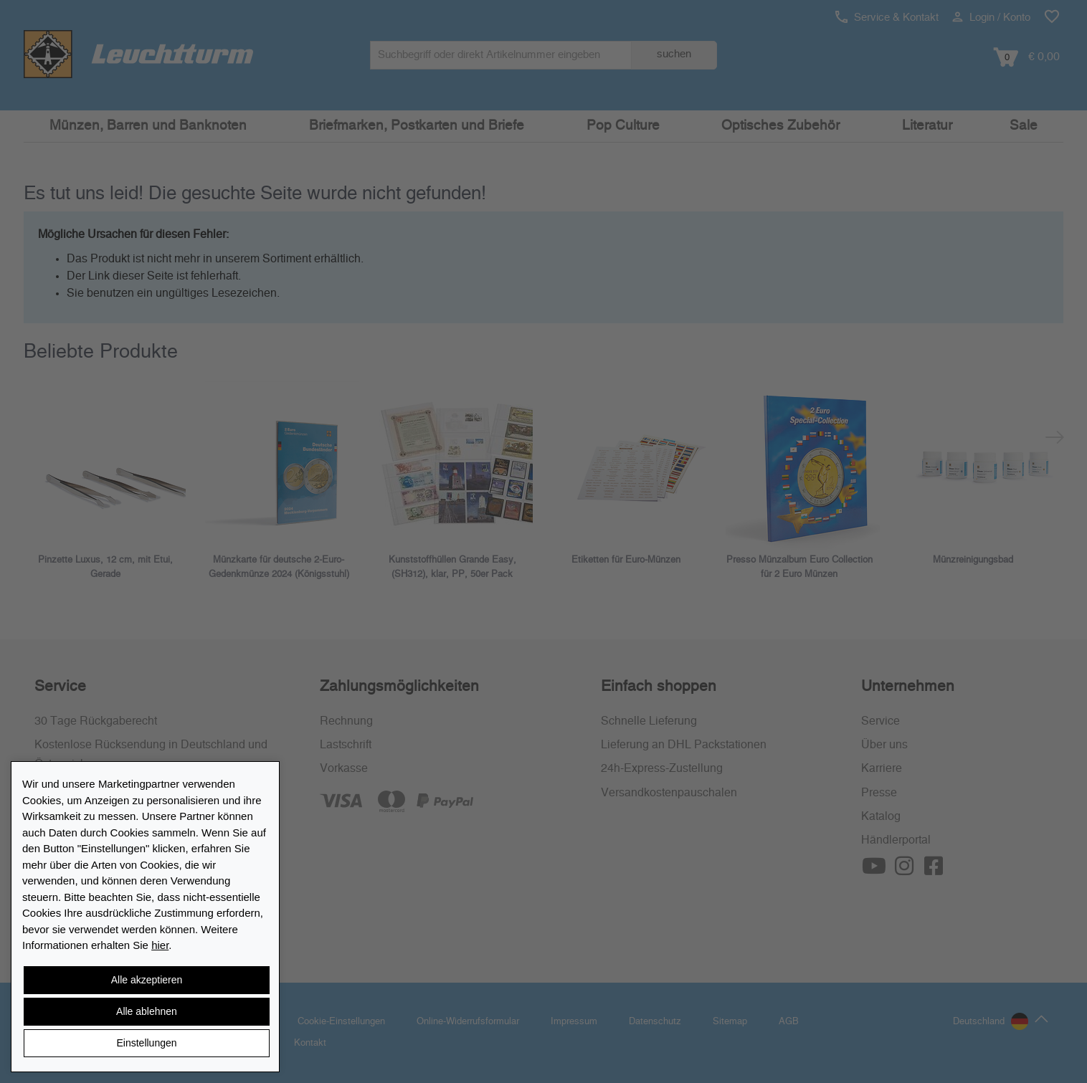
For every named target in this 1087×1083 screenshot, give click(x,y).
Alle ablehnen (146, 1011)
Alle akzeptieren (147, 980)
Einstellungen (146, 1043)
